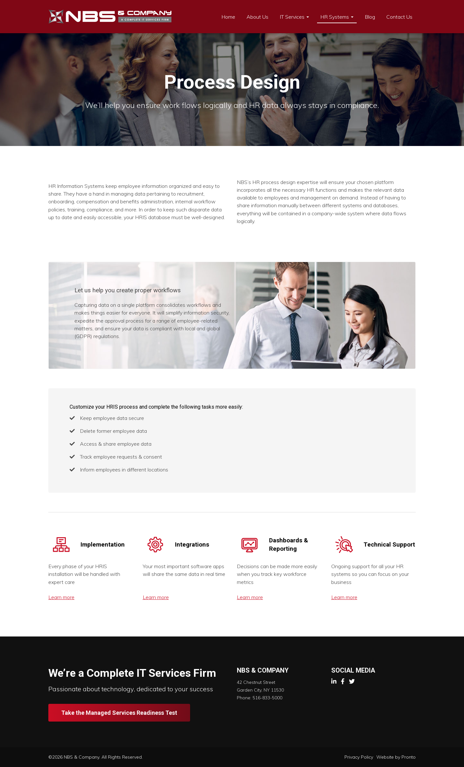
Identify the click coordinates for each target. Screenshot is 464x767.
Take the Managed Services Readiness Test (119, 712)
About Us (257, 17)
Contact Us (399, 17)
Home (228, 17)
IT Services (294, 17)
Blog (370, 17)
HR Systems (336, 17)
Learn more (61, 597)
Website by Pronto (396, 757)
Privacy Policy (358, 757)
